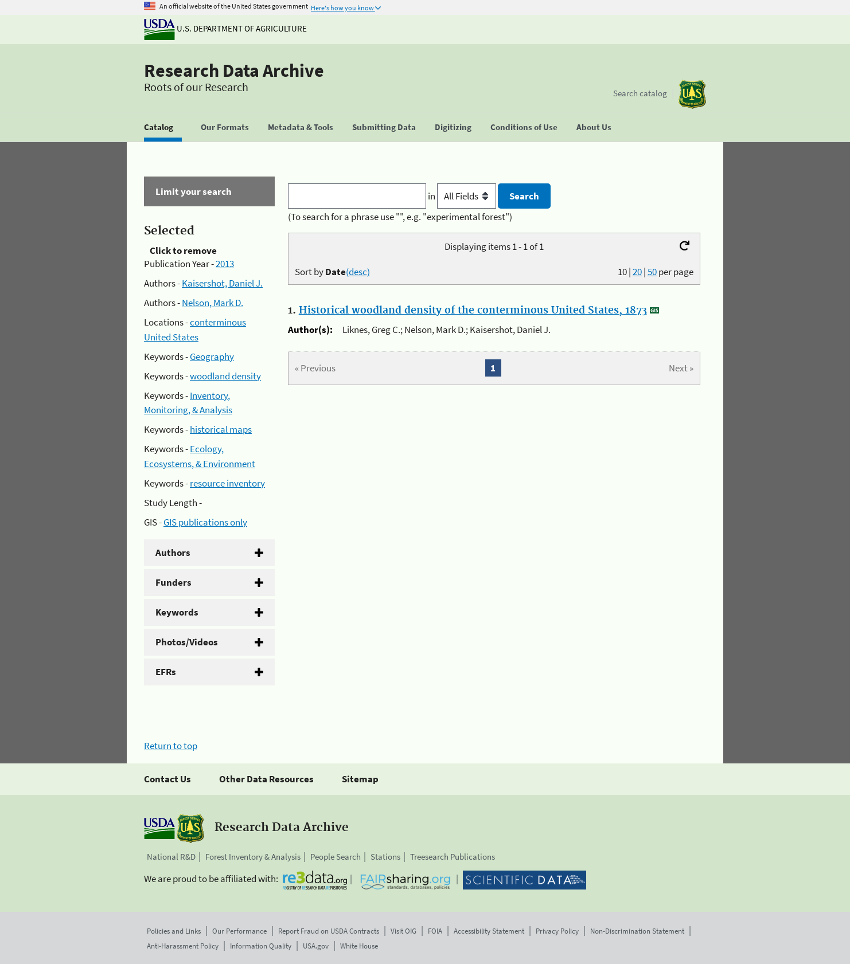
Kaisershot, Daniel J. (222, 283)
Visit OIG (403, 931)
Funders (173, 582)
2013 (225, 263)
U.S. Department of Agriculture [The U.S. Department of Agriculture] (225, 28)
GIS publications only (205, 522)
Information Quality (260, 946)
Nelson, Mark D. (212, 302)
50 (652, 271)
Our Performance (239, 931)
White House (359, 946)
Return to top (170, 745)
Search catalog (640, 93)
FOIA (435, 931)
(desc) (358, 271)
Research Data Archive (234, 70)
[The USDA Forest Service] (692, 94)
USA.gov (316, 946)
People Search (335, 856)
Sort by (332, 271)
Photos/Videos (186, 642)
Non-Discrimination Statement (637, 931)
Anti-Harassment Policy (183, 946)
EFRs (165, 671)
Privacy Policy (557, 931)
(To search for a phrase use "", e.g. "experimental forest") (400, 216)
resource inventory (227, 483)
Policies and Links (174, 931)
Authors (172, 552)
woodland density (225, 376)
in (463, 196)
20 (637, 271)
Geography (212, 356)
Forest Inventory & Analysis (253, 856)
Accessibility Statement (489, 931)
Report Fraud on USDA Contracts (328, 931)
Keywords (176, 612)
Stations (385, 856)
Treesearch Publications (452, 856)
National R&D (171, 856)
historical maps (221, 429)
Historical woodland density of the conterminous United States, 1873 (473, 310)
